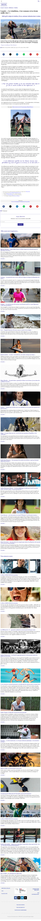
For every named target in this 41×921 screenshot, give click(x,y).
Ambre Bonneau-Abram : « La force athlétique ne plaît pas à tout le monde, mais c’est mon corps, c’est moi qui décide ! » (19, 489)
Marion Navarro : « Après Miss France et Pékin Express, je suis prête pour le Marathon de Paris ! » (19, 250)
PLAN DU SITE (4, 893)
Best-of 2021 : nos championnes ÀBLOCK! (11, 873)
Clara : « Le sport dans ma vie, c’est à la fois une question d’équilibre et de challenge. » (19, 434)
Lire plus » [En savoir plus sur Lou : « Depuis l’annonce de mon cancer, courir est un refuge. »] (3, 336)
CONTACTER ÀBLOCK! (36, 889)
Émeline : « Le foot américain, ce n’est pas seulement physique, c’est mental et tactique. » (20, 741)
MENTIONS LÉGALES (5, 888)
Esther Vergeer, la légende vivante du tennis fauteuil (13, 712)
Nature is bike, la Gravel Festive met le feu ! (11, 768)
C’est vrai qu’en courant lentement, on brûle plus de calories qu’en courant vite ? (20, 684)
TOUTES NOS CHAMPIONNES (20, 911)
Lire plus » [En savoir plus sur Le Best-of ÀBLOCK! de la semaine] (3, 584)
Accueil (2, 7)
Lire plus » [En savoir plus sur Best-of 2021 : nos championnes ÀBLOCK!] (3, 882)
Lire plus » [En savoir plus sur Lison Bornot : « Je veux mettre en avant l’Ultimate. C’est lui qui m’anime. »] (3, 523)
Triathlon (16, 7)
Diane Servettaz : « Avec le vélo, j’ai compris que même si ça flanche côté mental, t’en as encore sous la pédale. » (20, 542)
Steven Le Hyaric (16, 195)
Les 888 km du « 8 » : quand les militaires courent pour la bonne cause (18, 629)
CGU (2, 890)
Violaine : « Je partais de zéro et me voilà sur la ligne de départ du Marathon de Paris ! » (20, 278)
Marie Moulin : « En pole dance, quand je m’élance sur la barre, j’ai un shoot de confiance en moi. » (20, 381)
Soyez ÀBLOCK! (20, 216)
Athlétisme (11, 7)
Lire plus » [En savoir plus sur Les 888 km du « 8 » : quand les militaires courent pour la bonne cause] (3, 636)
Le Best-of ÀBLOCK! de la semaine (9, 575)
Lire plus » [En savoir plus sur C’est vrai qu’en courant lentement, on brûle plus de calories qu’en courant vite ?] (3, 693)
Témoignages (4, 210)
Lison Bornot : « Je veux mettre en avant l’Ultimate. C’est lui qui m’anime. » (19, 515)
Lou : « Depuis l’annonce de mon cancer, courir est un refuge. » (16, 330)
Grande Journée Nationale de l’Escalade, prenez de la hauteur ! (16, 793)
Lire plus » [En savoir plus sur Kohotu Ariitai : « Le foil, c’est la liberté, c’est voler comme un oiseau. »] (3, 361)
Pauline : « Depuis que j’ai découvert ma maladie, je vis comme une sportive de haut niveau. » (20, 408)
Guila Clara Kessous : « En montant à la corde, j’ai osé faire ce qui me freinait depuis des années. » (19, 461)
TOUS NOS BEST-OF (20, 908)
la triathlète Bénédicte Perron (15, 192)
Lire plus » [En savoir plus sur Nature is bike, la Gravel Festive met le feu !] (3, 775)
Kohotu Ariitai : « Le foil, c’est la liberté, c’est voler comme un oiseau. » (18, 354)
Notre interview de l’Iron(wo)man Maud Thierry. (22, 107)
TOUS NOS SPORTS (20, 906)
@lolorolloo (28, 191)
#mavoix (4, 4)
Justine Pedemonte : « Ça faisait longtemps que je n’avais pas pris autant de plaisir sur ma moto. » (19, 656)
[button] (1, 1)
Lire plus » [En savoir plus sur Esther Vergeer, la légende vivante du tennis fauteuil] (3, 721)
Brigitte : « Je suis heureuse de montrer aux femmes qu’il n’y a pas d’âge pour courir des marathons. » (19, 305)
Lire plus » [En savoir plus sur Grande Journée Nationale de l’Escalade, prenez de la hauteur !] (3, 800)
